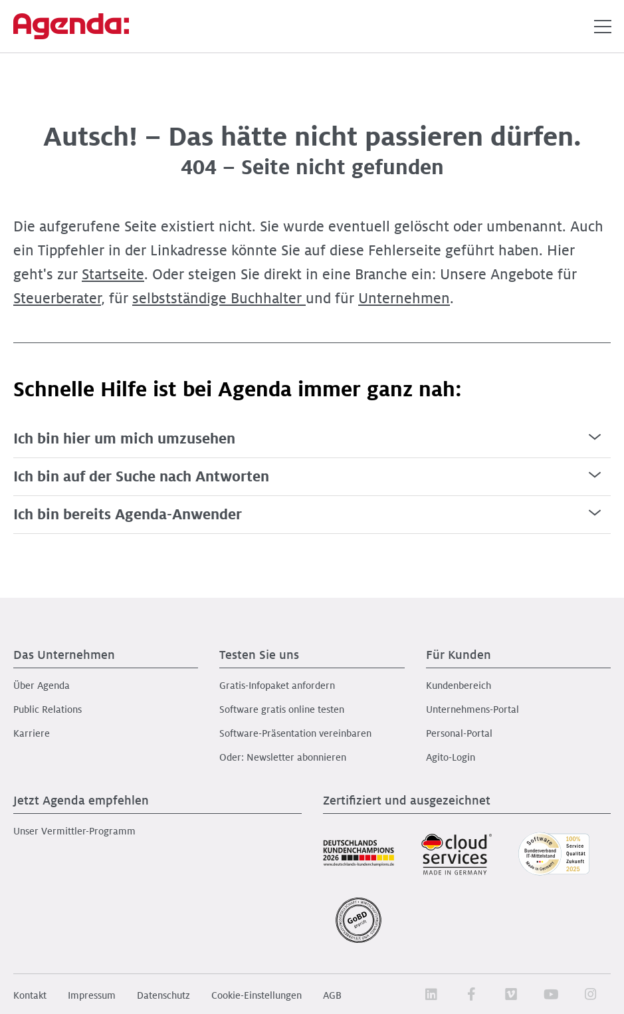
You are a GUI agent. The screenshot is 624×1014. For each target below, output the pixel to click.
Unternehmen (404, 299)
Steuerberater (57, 299)
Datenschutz (163, 995)
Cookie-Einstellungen (256, 995)
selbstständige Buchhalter (219, 299)
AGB (332, 995)
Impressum (92, 995)
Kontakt (30, 995)
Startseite (113, 275)
